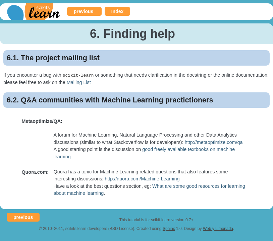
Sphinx (169, 228)
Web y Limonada (218, 228)
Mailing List (79, 82)
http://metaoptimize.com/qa (214, 142)
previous (83, 11)
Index (117, 11)
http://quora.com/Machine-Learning (142, 178)
